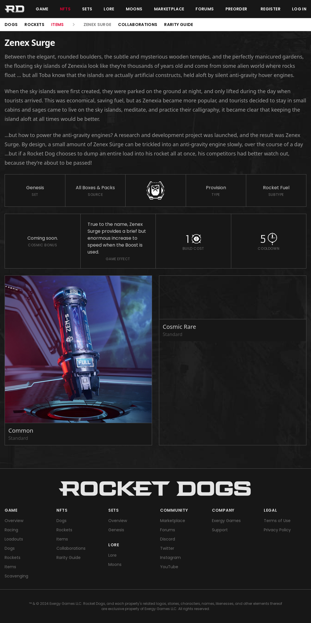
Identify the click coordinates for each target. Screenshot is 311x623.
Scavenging (16, 576)
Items (57, 24)
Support (220, 530)
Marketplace (169, 9)
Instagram (170, 557)
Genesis (116, 530)
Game (42, 9)
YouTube (169, 567)
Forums (205, 9)
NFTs (65, 9)
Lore (109, 9)
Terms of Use (277, 520)
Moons (134, 9)
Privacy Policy (277, 530)
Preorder (236, 9)
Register (270, 9)
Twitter (167, 548)
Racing (11, 530)
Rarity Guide (178, 24)
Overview (14, 520)
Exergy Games (226, 520)
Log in (299, 9)
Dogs (11, 24)
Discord (167, 539)
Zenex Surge (97, 24)
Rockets (34, 24)
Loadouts (14, 539)
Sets (87, 9)
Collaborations (137, 24)
